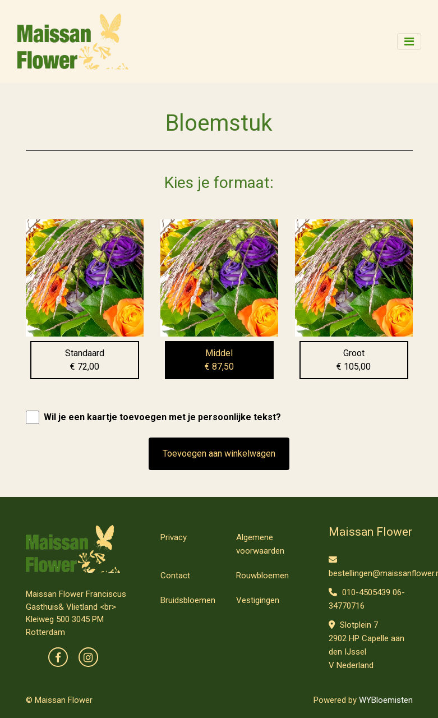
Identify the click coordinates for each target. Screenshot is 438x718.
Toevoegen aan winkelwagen (219, 453)
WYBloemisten (386, 700)
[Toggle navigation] (409, 41)
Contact (175, 575)
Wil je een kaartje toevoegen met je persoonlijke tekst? (162, 417)
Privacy (173, 537)
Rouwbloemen (262, 575)
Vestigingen (257, 600)
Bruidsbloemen (187, 600)
